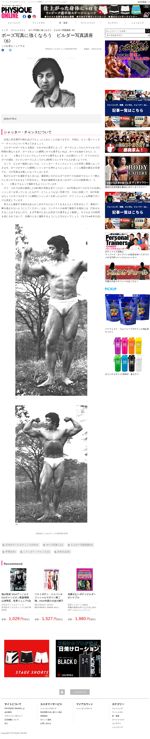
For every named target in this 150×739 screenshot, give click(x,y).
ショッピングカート (84, 708)
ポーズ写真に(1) (54, 544)
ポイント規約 (45, 720)
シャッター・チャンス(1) (36, 551)
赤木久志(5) (63, 551)
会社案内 (8, 712)
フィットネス (38, 23)
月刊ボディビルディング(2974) (21, 544)
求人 (6, 723)
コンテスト (113, 23)
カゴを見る (144, 1)
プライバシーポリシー (13, 716)
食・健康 (63, 23)
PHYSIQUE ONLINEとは (14, 708)
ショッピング (137, 23)
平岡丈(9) (10, 551)
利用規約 (44, 716)
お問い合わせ (45, 723)
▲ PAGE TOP (80, 692)
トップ (5, 30)
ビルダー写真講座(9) (82, 544)
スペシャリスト (88, 23)
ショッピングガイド (48, 708)
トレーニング (14, 23)
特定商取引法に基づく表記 (51, 712)
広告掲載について (11, 720)
